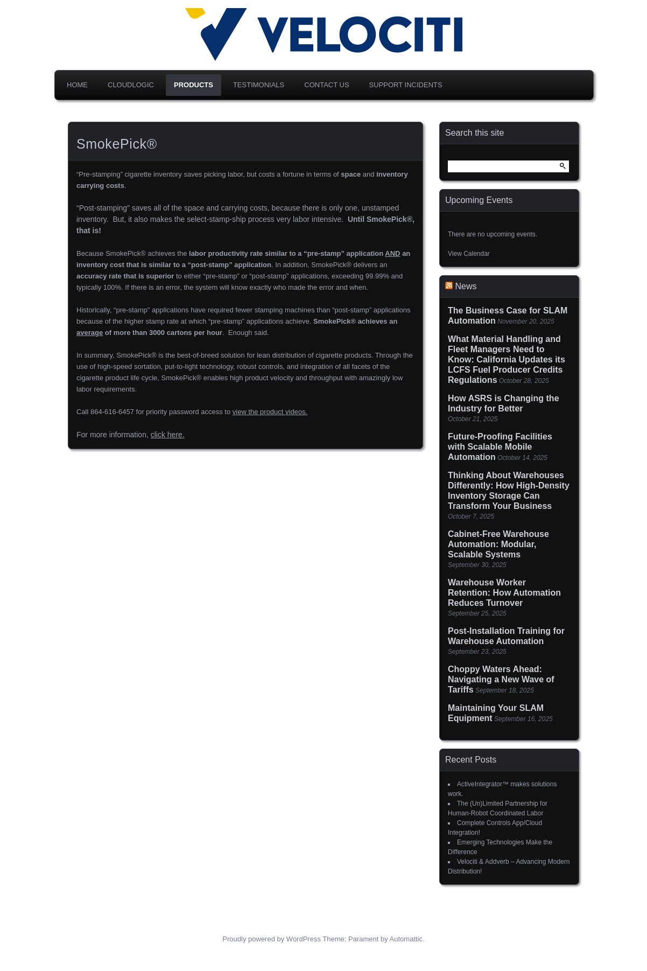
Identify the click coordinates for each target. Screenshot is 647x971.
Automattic (406, 939)
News (465, 286)
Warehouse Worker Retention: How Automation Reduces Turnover (504, 592)
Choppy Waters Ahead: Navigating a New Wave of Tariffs (501, 679)
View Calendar (469, 253)
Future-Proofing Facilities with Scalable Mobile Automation (500, 447)
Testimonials (258, 85)
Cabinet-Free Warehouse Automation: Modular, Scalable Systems (498, 544)
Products (193, 85)
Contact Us (326, 85)
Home (77, 85)
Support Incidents (405, 85)
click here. (168, 434)
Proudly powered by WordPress (271, 939)
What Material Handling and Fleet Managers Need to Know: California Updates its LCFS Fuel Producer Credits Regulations (506, 359)
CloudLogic (131, 85)
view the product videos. (270, 412)
